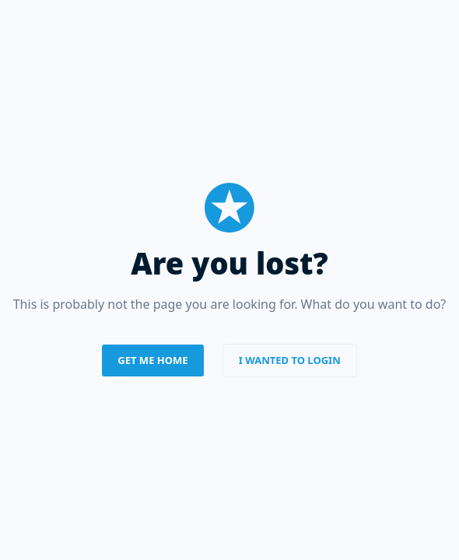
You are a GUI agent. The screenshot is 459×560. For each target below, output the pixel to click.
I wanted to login (290, 360)
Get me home (152, 360)
